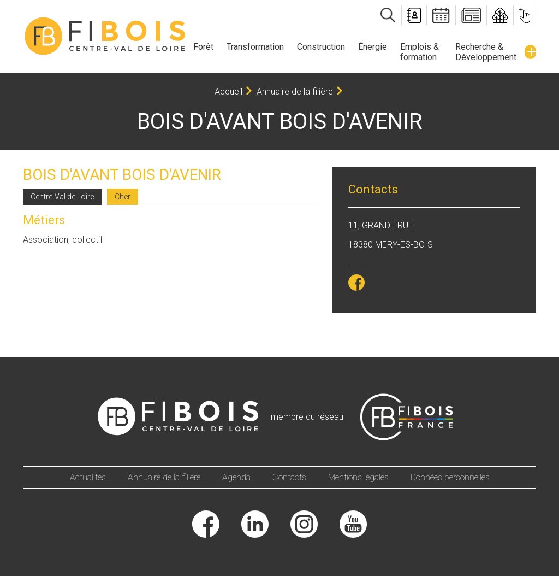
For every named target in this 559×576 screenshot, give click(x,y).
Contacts (289, 477)
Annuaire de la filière (295, 91)
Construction (321, 47)
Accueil (228, 91)
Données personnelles (450, 477)
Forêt (203, 47)
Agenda (236, 477)
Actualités (88, 477)
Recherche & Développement (485, 52)
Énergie (372, 47)
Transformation (255, 47)
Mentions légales (358, 477)
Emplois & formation (419, 52)
